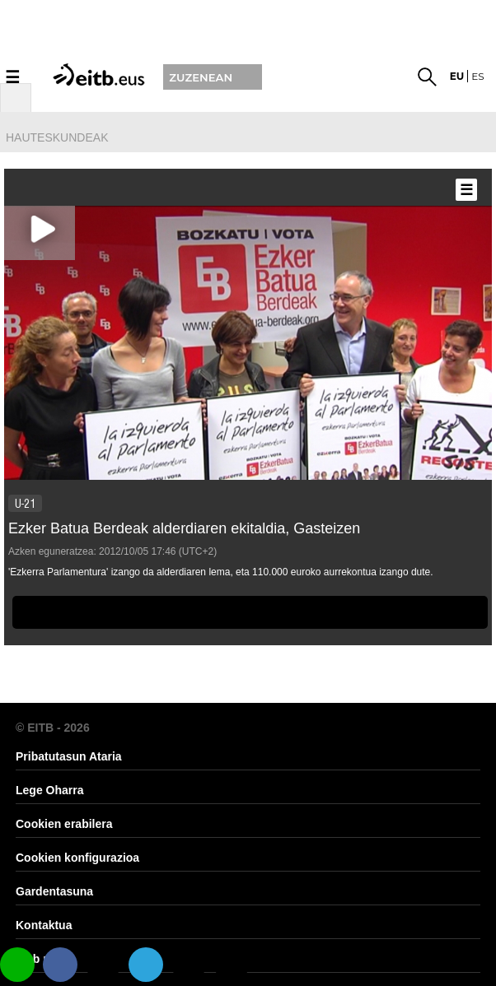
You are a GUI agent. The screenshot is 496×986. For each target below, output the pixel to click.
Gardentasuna (54, 891)
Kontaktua (44, 925)
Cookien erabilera (64, 823)
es (477, 76)
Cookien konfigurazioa (77, 857)
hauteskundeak (57, 137)
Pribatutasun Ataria (69, 756)
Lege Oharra (49, 790)
